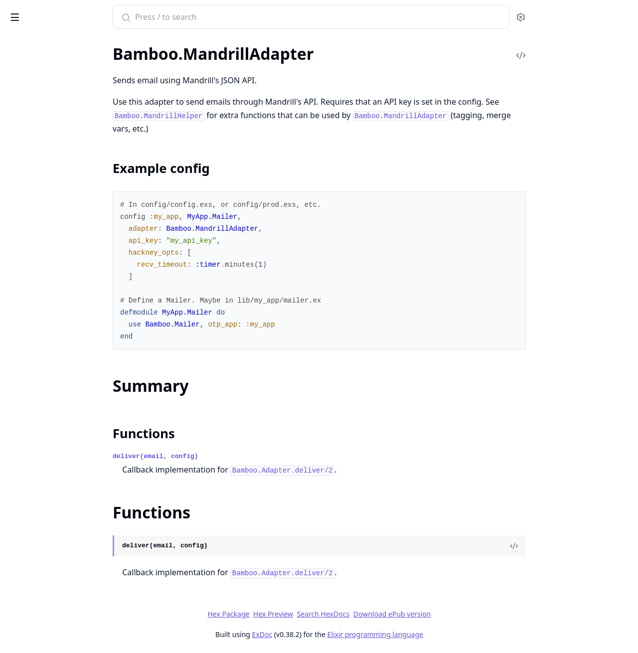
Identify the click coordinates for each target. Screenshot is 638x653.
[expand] (140, 66)
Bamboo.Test (29, 393)
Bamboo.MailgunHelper (48, 212)
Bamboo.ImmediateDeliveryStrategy (69, 145)
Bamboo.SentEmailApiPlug (53, 339)
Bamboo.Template (37, 379)
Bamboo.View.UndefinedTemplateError (71, 521)
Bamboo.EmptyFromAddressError (66, 468)
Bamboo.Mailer (33, 185)
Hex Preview (348, 614)
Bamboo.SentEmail (39, 325)
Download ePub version (466, 614)
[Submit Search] (199, 17)
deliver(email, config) (230, 456)
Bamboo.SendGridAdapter (52, 299)
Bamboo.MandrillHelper (48, 285)
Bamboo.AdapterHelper (48, 78)
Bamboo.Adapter (36, 64)
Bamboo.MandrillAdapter (51, 226)
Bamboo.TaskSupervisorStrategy (62, 366)
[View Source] (589, 546)
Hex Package (303, 614)
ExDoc (336, 634)
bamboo (27, 12)
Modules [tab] (60, 42)
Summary (33, 255)
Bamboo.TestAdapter (43, 406)
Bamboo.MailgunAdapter (50, 199)
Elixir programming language (449, 634)
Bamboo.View (30, 420)
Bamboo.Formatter (39, 132)
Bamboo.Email (31, 118)
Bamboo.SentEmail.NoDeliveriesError (71, 508)
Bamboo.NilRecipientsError (54, 481)
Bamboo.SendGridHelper (50, 312)
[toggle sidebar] (136, 15)
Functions (34, 267)
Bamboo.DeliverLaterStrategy (58, 105)
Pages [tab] (18, 42)
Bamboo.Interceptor (42, 158)
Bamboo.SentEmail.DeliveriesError (66, 494)
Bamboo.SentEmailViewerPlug (59, 352)
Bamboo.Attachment (43, 91)
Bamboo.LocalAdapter (45, 172)
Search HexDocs (397, 614)
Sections (31, 243)
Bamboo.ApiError (37, 454)
